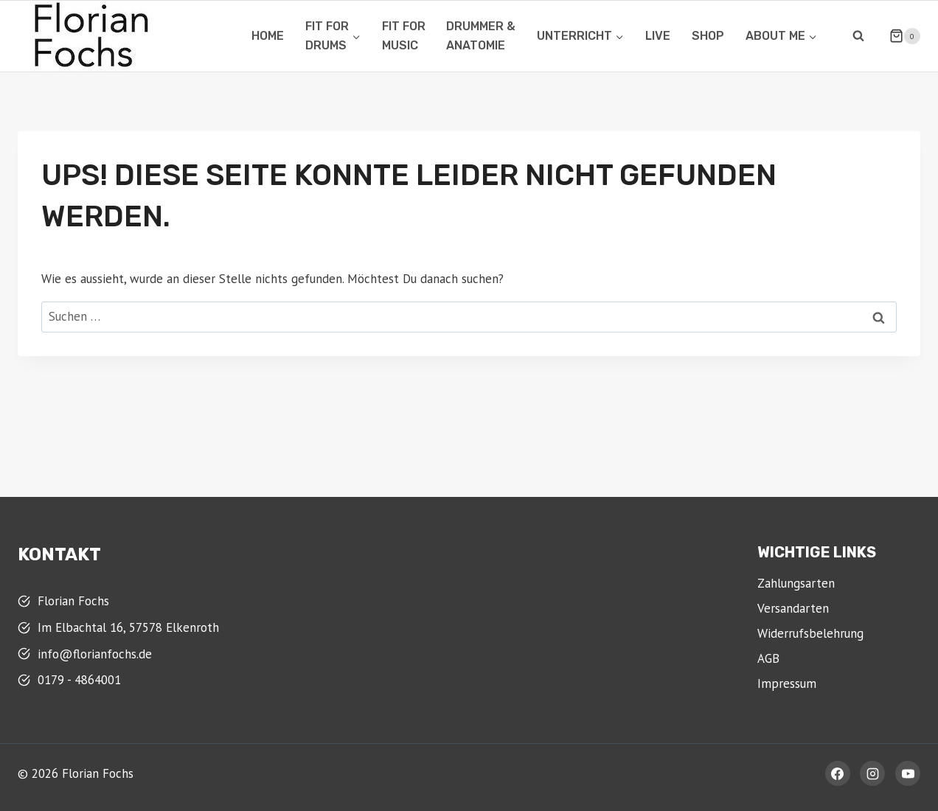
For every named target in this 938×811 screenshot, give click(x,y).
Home (267, 36)
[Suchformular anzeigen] (858, 36)
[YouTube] (907, 773)
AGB (768, 658)
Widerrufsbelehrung (810, 633)
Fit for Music (403, 35)
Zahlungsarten (796, 583)
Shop (708, 36)
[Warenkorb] (899, 36)
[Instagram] (872, 773)
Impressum (786, 683)
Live (657, 36)
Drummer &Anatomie (480, 35)
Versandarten (793, 608)
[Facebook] (837, 773)
